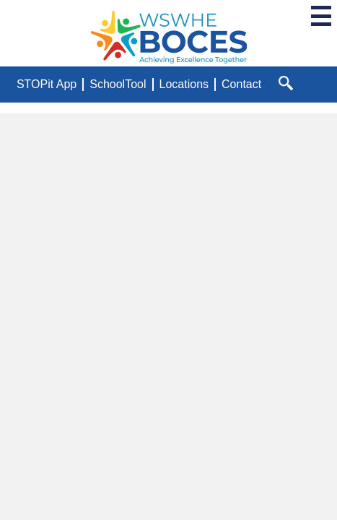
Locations (184, 84)
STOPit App (46, 84)
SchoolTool (117, 84)
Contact (241, 84)
